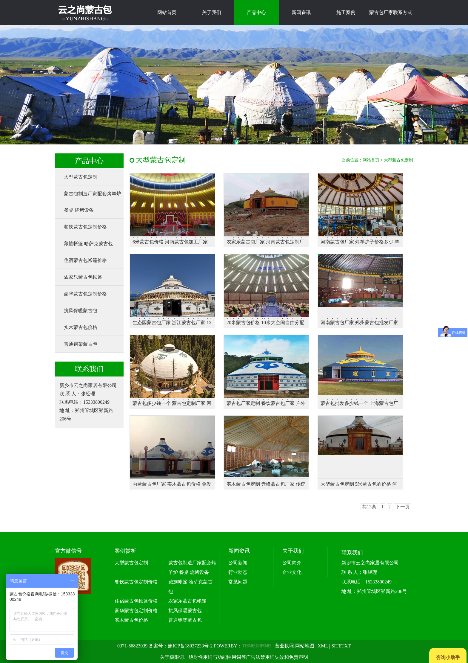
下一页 (402, 506)
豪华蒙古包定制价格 (85, 293)
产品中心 (256, 12)
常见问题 (237, 581)
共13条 (369, 506)
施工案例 (345, 12)
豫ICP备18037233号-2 (190, 645)
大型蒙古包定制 (80, 176)
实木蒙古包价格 (80, 327)
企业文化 (291, 572)
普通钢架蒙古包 (80, 344)
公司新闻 (237, 562)
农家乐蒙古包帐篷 (83, 277)
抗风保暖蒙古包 (80, 310)
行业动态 (237, 572)
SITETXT (341, 645)
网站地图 (304, 645)
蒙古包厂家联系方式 (390, 12)
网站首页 (166, 12)
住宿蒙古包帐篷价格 (85, 260)
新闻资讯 (301, 12)
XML (323, 645)
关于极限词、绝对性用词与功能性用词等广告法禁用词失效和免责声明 (234, 657)
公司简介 (291, 562)
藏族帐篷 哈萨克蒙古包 (88, 243)
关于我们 (211, 12)
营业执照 (284, 645)
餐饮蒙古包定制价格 (85, 226)
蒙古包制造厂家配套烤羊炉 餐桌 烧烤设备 (92, 202)
